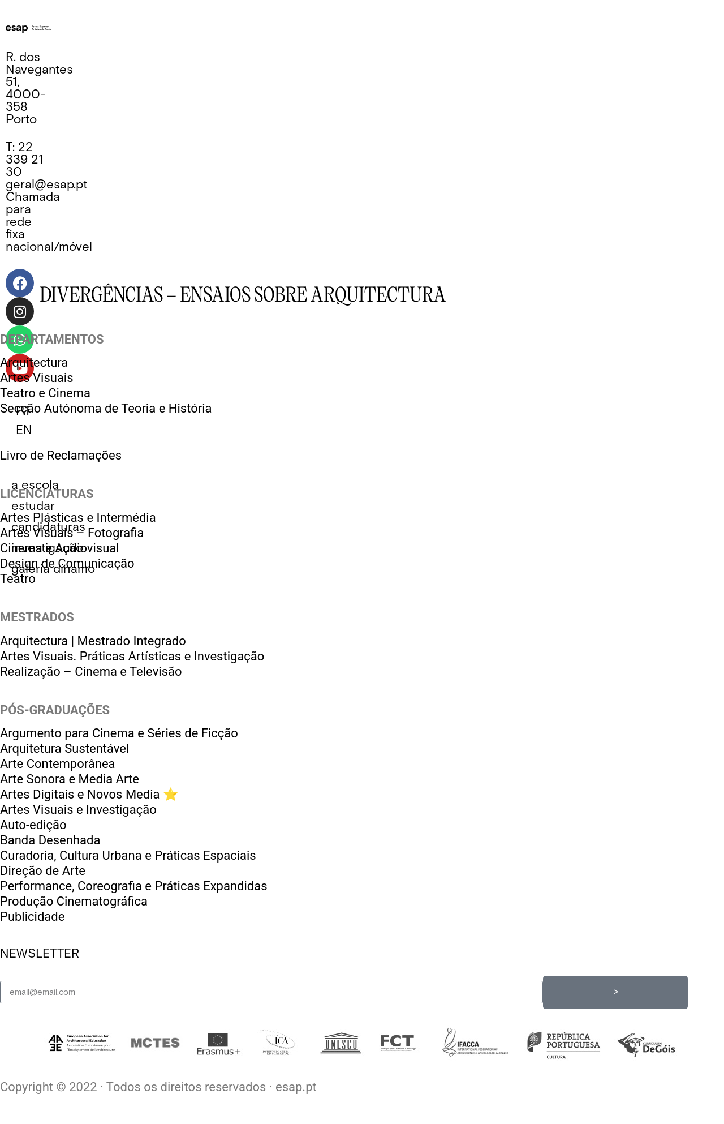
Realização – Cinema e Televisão (91, 671)
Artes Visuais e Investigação (78, 810)
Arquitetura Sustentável (64, 748)
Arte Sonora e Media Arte (69, 779)
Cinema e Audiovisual (59, 548)
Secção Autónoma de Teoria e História (106, 408)
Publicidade (32, 917)
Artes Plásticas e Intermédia (78, 517)
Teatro (18, 579)
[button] (35, 485)
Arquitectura (34, 362)
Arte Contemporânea (57, 764)
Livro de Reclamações (61, 455)
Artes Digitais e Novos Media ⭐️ (89, 794)
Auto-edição (33, 825)
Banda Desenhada (50, 840)
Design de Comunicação (67, 563)
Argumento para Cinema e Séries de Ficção (119, 733)
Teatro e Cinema (45, 393)
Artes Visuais (37, 378)
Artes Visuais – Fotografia (72, 533)
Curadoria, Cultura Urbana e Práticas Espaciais (128, 855)
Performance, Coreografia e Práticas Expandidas (134, 886)
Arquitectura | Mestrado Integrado (93, 641)
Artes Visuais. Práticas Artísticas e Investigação (132, 656)
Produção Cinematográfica (74, 901)
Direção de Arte (42, 871)
